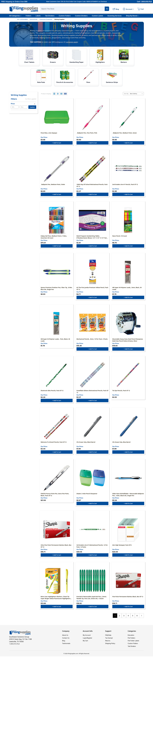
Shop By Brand (132, 16)
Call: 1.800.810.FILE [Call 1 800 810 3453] (144, 2)
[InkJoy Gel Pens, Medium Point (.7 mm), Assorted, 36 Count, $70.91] (57, 221)
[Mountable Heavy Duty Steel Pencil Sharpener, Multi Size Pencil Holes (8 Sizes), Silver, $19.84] (128, 325)
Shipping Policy (110, 649)
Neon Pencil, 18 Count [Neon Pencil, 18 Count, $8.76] (119, 237)
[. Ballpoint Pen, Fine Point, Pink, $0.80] (92, 117)
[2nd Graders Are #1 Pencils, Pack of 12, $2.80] (128, 169)
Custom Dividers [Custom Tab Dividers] (81, 16)
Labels (38, 16)
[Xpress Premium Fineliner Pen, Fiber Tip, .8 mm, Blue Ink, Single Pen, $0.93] (57, 273)
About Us (65, 640)
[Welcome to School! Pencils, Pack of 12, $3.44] (57, 429)
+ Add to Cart (56, 143)
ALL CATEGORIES (22, 19)
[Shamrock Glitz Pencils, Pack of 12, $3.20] (57, 377)
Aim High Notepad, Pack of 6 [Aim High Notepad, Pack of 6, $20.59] (122, 549)
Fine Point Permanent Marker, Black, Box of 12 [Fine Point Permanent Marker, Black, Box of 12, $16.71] (127, 601)
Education (131, 640)
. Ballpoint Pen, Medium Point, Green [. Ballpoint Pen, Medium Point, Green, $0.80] (124, 133)
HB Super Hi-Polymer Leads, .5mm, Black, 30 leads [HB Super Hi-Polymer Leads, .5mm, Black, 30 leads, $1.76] (127, 290)
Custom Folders (65, 16)
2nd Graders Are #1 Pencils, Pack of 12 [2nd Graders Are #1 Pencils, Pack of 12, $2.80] (125, 185)
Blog (63, 646)
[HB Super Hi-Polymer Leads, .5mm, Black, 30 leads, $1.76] (128, 273)
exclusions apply (71, 42)
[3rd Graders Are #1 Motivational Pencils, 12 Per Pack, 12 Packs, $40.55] (92, 533)
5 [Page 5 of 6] (132, 620)
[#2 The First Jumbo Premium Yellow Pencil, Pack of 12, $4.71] (92, 273)
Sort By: (126, 93)
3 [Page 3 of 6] (123, 620)
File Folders (131, 643)
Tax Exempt (109, 643)
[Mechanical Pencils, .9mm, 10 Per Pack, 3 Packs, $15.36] (92, 325)
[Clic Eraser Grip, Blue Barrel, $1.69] (128, 429)
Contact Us (65, 643)
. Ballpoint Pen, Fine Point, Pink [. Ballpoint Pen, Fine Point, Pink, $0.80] (86, 133)
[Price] (23, 103)
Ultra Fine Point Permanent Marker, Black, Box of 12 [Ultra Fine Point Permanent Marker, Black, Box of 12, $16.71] (56, 550)
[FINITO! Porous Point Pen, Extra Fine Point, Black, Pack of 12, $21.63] (57, 481)
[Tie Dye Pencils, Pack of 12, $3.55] (128, 377)
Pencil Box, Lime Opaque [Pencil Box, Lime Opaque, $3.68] (49, 133)
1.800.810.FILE (14, 649)
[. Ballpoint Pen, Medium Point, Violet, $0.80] (57, 169)
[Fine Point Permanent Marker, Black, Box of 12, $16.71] (128, 585)
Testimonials (66, 649)
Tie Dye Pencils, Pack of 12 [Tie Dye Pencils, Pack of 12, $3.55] (121, 393)
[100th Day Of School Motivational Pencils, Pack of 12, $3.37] (92, 169)
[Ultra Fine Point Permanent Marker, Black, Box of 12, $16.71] (57, 533)
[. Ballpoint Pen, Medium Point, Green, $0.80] (128, 117)
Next (141, 620)
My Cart (85, 646)
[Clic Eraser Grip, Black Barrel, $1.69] (92, 429)
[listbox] (137, 93)
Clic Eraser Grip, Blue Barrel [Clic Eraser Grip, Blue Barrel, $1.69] (121, 445)
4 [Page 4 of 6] (128, 620)
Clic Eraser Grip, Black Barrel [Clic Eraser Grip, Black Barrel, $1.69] (85, 445)
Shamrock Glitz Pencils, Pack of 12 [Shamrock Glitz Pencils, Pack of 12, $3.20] (52, 393)
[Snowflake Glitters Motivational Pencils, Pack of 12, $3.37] (92, 377)
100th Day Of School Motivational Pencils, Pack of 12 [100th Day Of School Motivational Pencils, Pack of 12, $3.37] (92, 186)
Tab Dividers (49, 16)
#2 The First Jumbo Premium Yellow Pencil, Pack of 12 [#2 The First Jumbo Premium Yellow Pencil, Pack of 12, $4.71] (92, 290)
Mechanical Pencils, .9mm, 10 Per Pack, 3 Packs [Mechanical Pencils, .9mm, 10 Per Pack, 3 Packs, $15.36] (92, 341)
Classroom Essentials (46, 19)
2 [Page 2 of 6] (119, 620)
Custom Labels (97, 16)
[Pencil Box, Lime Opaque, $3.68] (57, 117)
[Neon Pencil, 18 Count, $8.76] (128, 221)
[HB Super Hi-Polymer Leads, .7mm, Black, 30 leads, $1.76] (57, 325)
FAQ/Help (108, 640)
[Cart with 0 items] (141, 9)
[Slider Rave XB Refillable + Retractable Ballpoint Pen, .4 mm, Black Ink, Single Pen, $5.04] (128, 481)
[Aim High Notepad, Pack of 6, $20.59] (128, 533)
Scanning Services (114, 16)
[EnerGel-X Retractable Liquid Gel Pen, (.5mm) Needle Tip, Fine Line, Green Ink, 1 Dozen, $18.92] (92, 585)
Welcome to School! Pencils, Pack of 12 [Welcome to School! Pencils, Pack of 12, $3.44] (54, 445)
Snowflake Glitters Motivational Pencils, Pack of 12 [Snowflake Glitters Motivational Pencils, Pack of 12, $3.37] (92, 394)
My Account (87, 640)
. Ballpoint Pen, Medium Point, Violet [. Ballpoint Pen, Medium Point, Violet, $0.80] (53, 185)
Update (32, 107)
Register (89, 643)
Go (107, 9)
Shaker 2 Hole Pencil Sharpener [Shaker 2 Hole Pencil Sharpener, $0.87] (86, 497)
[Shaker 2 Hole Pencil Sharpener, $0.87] (92, 481)
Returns (107, 646)
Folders (28, 16)
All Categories (15, 16)
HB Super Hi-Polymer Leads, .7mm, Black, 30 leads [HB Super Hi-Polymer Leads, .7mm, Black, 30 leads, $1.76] (55, 342)
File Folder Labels (133, 646)
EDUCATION (33, 19)
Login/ (85, 643)
